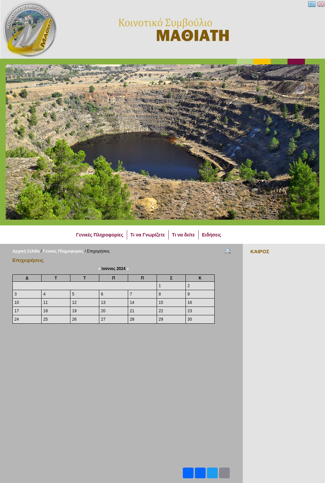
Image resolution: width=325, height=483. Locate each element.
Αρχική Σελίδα (26, 251)
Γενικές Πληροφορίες (63, 251)
